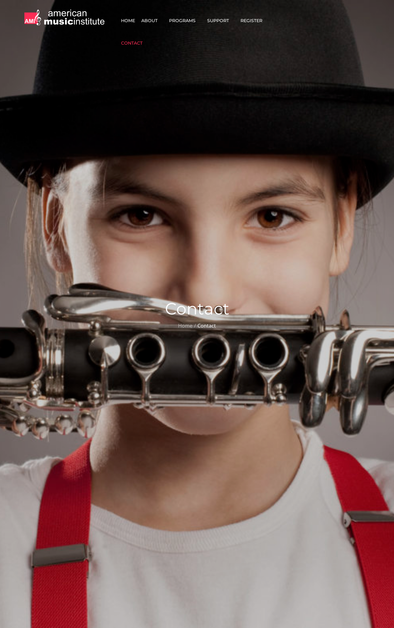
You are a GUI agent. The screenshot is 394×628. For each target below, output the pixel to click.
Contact (134, 43)
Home (128, 20)
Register (254, 20)
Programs (185, 20)
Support (220, 20)
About (152, 20)
